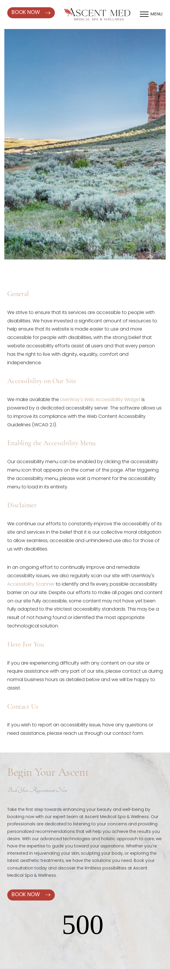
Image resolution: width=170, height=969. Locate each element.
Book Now (31, 12)
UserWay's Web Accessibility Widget (100, 400)
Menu (157, 14)
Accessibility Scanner (31, 584)
